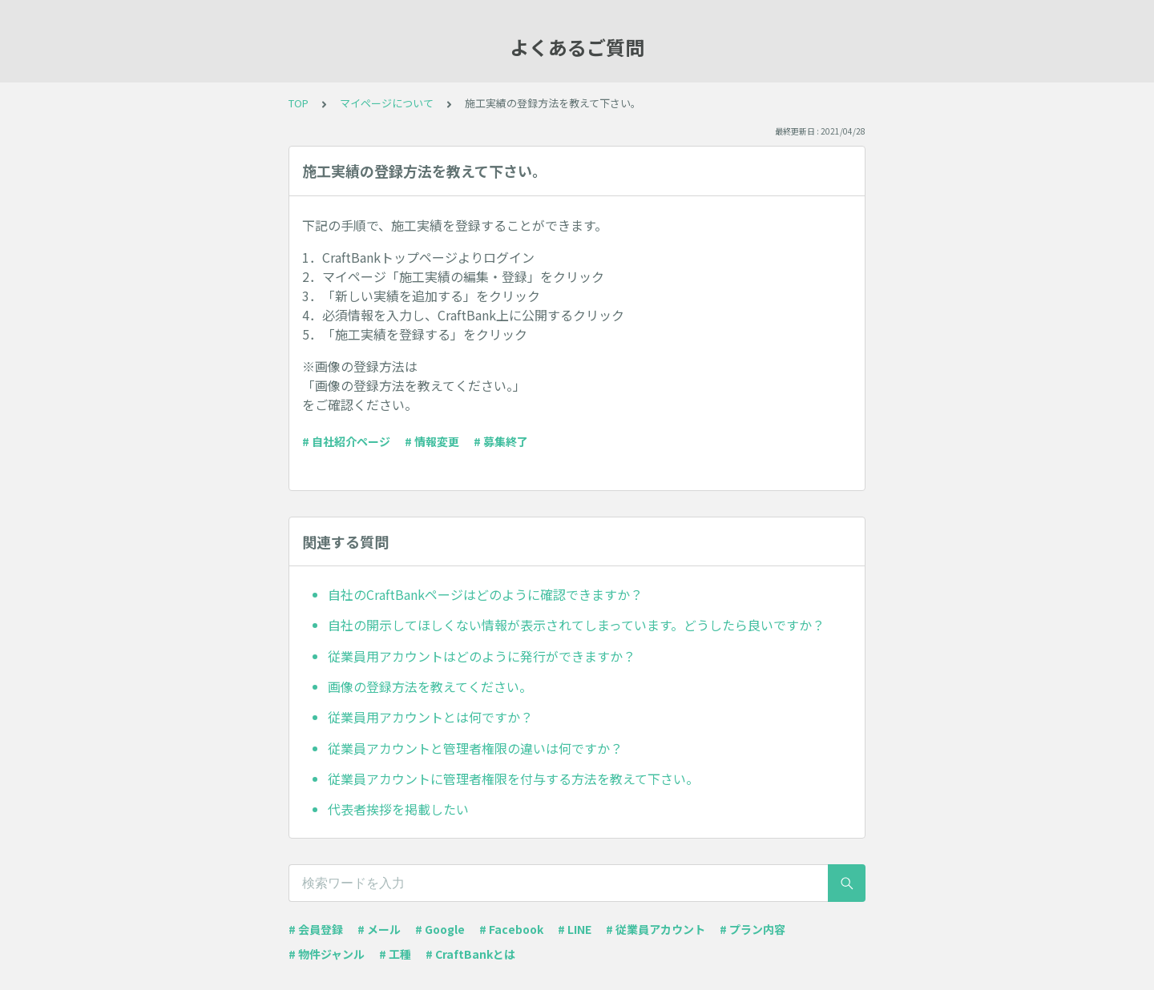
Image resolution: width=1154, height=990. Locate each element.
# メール (379, 929)
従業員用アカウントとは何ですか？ (430, 716)
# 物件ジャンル (326, 954)
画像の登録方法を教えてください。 (430, 686)
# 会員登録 (315, 929)
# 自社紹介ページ (346, 441)
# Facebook (511, 929)
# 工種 (395, 954)
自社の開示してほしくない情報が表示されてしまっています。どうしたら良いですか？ (576, 624)
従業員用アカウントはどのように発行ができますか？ (482, 656)
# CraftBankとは (470, 954)
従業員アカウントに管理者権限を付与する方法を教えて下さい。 (513, 778)
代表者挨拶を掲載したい (398, 809)
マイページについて (387, 103)
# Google (440, 929)
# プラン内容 (752, 929)
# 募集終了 (501, 441)
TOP (298, 103)
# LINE (574, 929)
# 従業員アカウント (655, 929)
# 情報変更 (432, 441)
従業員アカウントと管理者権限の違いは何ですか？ (475, 748)
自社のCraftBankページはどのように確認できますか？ (485, 594)
